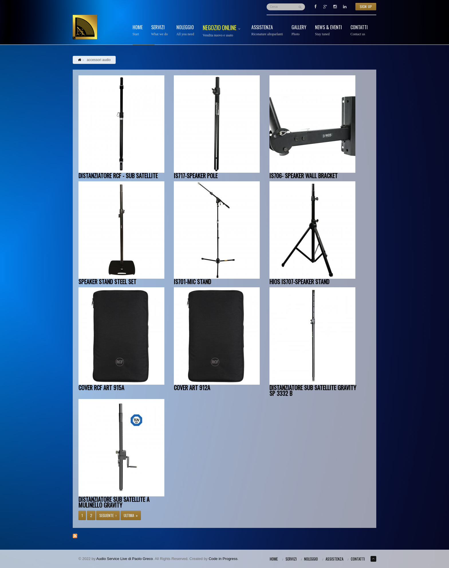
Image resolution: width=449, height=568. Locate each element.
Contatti (359, 30)
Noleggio (185, 30)
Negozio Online (223, 31)
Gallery (299, 30)
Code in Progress (223, 559)
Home (138, 30)
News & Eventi (328, 30)
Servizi (159, 30)
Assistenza (267, 30)
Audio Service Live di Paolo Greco (124, 559)
